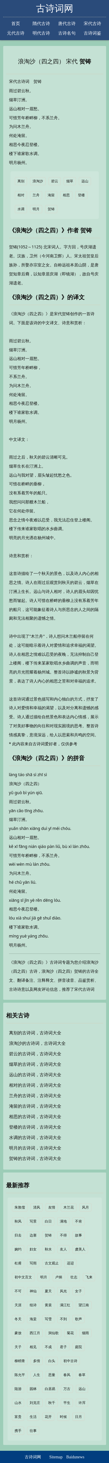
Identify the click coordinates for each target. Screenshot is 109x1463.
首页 (15, 23)
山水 (18, 1403)
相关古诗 (17, 1015)
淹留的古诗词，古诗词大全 (35, 1106)
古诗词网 (54, 8)
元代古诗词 (15, 33)
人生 (36, 1375)
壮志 (73, 1277)
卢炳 (58, 1277)
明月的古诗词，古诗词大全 (35, 1148)
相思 (66, 195)
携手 (18, 1431)
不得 (63, 1235)
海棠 (33, 1319)
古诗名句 (67, 33)
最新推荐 (17, 1185)
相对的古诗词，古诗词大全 (35, 1085)
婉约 (18, 1249)
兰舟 (36, 195)
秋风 (18, 1221)
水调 (20, 209)
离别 (20, 181)
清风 (36, 1207)
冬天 (18, 1319)
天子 (18, 1347)
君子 (63, 1347)
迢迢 (70, 1263)
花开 (48, 1417)
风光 (63, 1291)
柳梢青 (20, 1361)
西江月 (35, 1333)
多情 (36, 1361)
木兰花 (68, 1207)
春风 (66, 1375)
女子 (78, 1291)
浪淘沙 (38, 181)
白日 (48, 1221)
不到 (63, 1319)
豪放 (18, 1333)
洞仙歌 (53, 1333)
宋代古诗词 (92, 24)
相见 (33, 1347)
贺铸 (85, 61)
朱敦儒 (20, 1207)
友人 (63, 1249)
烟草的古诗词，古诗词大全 (35, 1064)
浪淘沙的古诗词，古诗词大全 (37, 1043)
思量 (51, 1375)
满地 (63, 1221)
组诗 (33, 1305)
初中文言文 (23, 1277)
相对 (20, 195)
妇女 (33, 1249)
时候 (63, 1417)
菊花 (70, 1333)
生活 (33, 1417)
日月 (78, 1417)
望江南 (83, 1305)
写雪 (48, 1319)
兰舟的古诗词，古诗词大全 (35, 1095)
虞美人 (80, 1249)
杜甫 (18, 1263)
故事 (78, 1235)
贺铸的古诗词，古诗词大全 (35, 1158)
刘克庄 (35, 1403)
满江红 (65, 1305)
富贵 (18, 1417)
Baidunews (75, 1457)
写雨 (33, 1263)
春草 (81, 1375)
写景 (33, 1221)
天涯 (18, 1305)
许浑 (81, 1403)
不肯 (78, 1221)
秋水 (48, 1249)
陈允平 (20, 1375)
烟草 (69, 181)
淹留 (51, 195)
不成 (48, 1347)
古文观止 (52, 1263)
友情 (51, 1207)
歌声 (78, 1319)
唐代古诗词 (67, 24)
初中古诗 (70, 1361)
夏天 (48, 1291)
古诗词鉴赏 (92, 33)
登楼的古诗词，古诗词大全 (35, 1127)
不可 (18, 1291)
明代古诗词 (41, 33)
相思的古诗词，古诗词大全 (35, 1116)
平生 (66, 1403)
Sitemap (55, 1457)
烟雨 (85, 1333)
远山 (84, 181)
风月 (85, 1207)
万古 (66, 1389)
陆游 (18, 1389)
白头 (51, 1361)
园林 (33, 1389)
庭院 (78, 1347)
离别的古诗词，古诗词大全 (35, 1033)
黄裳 (48, 1305)
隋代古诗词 (41, 24)
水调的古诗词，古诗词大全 (35, 1137)
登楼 (81, 195)
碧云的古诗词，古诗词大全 (35, 1054)
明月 (36, 209)
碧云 (54, 181)
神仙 (33, 1291)
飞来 (88, 1277)
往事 (33, 1431)
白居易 (50, 1389)
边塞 (33, 1235)
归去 (18, 1235)
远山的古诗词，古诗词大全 (35, 1074)
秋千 (51, 1403)
